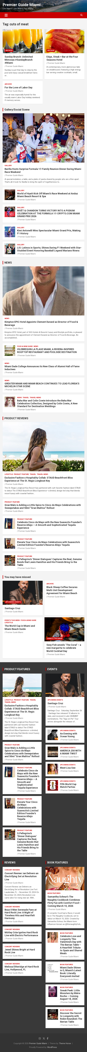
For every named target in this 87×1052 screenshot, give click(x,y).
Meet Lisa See (67, 767)
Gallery (8, 166)
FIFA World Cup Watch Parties (68, 785)
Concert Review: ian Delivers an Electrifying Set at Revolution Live (21, 876)
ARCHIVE (9, 50)
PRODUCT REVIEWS (16, 418)
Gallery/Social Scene (16, 109)
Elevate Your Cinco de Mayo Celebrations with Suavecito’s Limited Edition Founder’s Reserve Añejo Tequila (48, 543)
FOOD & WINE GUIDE (25, 346)
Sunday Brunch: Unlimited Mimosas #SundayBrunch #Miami (19, 59)
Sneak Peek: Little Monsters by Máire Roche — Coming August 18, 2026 (70, 994)
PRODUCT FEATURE (21, 474)
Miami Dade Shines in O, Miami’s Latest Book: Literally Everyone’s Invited (70, 972)
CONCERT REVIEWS (12, 870)
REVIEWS (10, 862)
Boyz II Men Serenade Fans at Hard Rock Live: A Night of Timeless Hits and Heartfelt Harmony (21, 914)
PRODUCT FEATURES (17, 669)
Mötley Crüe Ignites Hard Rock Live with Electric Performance (21, 934)
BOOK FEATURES (57, 862)
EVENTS (52, 669)
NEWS (8, 262)
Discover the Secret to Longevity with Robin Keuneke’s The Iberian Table (71, 1017)
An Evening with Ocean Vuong (68, 735)
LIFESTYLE (9, 474)
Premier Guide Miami (22, 4)
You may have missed (17, 577)
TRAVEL (26, 398)
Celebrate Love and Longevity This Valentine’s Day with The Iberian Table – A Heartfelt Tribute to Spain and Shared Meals (71, 945)
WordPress (52, 1047)
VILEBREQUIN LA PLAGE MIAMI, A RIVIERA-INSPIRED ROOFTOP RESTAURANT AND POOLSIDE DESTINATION (47, 350)
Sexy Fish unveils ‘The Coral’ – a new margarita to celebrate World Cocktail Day (63, 647)
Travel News (35, 398)
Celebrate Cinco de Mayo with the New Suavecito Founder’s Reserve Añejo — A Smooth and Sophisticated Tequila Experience (49, 525)
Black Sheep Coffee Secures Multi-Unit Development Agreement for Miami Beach (61, 590)
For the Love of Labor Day (18, 87)
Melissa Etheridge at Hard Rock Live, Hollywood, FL (22, 968)
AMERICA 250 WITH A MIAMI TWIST (70, 752)
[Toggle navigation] (6, 15)
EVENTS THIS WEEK (12, 620)
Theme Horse (65, 1043)
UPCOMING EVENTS (13, 602)
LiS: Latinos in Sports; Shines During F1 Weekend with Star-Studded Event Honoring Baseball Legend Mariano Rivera (49, 249)
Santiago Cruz (12, 608)
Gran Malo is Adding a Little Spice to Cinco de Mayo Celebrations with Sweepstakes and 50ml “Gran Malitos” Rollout (43, 506)
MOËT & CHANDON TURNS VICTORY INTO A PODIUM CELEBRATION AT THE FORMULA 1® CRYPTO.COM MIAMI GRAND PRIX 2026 (48, 213)
